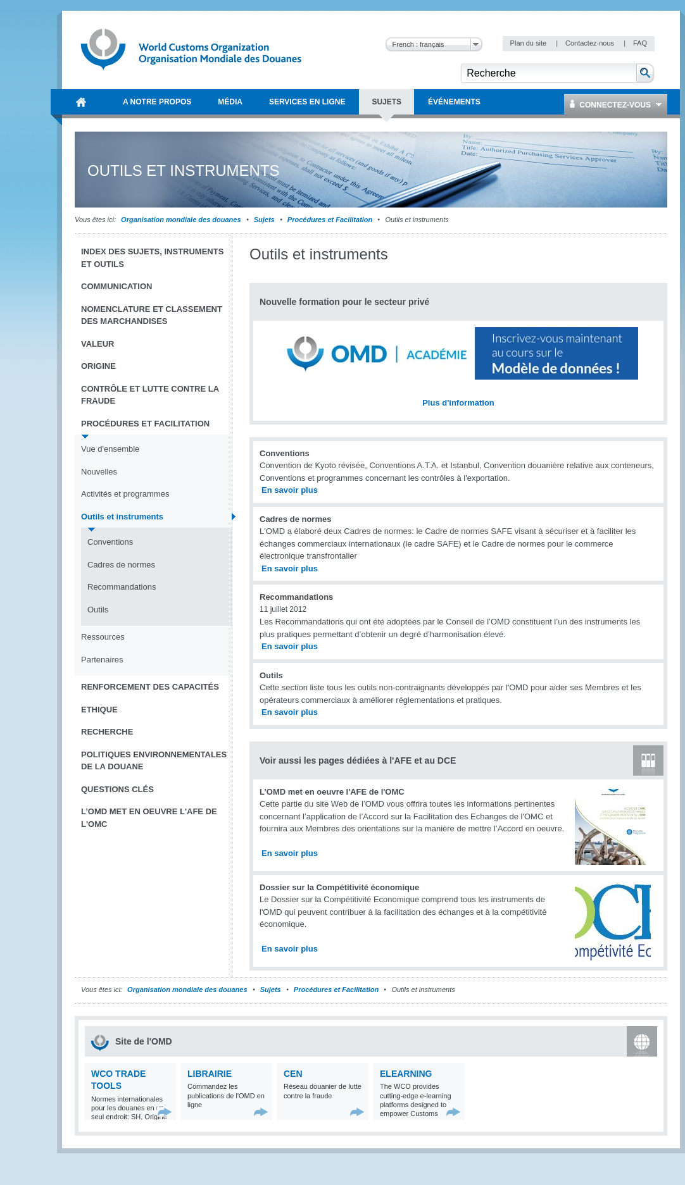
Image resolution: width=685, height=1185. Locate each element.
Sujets (264, 219)
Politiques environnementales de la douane (154, 761)
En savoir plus (289, 490)
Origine (98, 366)
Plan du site (529, 43)
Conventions (110, 542)
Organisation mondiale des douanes (181, 219)
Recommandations (121, 587)
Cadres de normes (121, 564)
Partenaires (102, 659)
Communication (116, 286)
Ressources (103, 637)
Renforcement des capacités (150, 687)
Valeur (97, 344)
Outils (97, 609)
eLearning (406, 1074)
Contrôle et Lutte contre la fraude (150, 395)
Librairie (209, 1074)
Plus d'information (458, 402)
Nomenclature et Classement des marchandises (151, 315)
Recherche (107, 731)
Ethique (99, 709)
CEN (293, 1074)
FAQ (640, 43)
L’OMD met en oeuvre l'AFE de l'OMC (149, 818)
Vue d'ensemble (110, 449)
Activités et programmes (125, 494)
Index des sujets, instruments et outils (152, 258)
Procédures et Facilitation (329, 219)
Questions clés (117, 789)
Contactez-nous (590, 43)
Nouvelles (99, 471)
